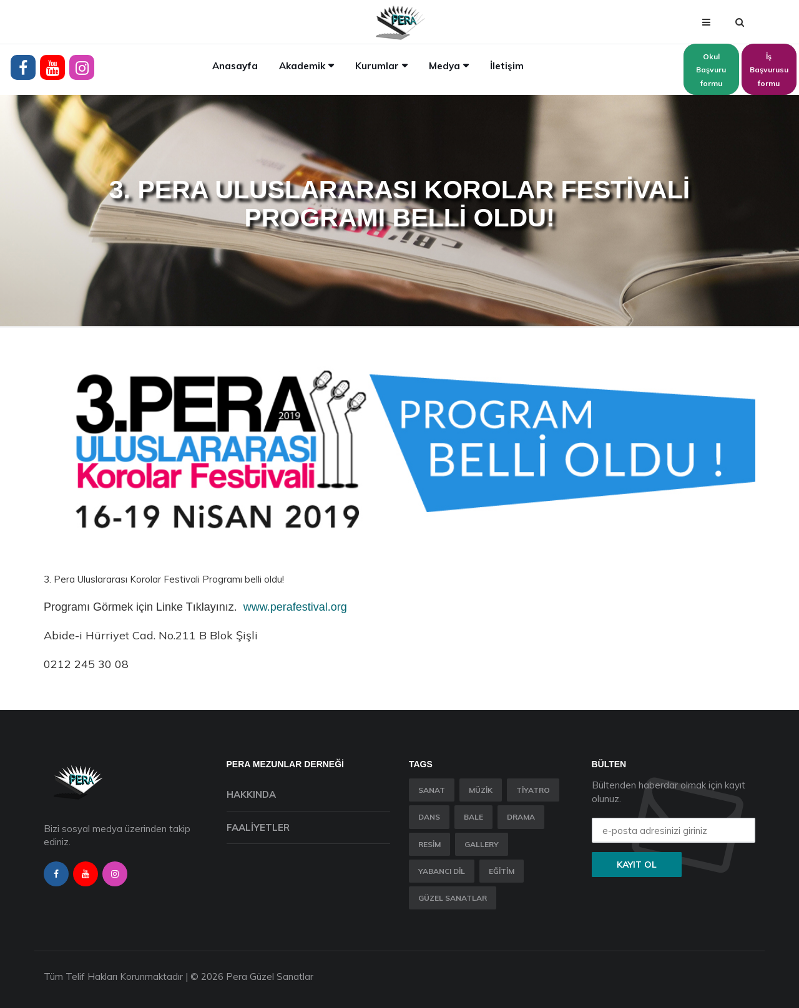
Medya (444, 66)
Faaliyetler (258, 827)
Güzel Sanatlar (452, 898)
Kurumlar (377, 66)
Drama (521, 816)
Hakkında (251, 794)
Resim (429, 844)
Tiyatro (533, 790)
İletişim (507, 66)
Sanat (431, 790)
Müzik (481, 790)
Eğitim (501, 871)
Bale (473, 816)
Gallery (481, 844)
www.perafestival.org (295, 607)
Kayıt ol (637, 864)
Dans (429, 816)
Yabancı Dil (441, 871)
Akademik (302, 66)
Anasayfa (235, 66)
